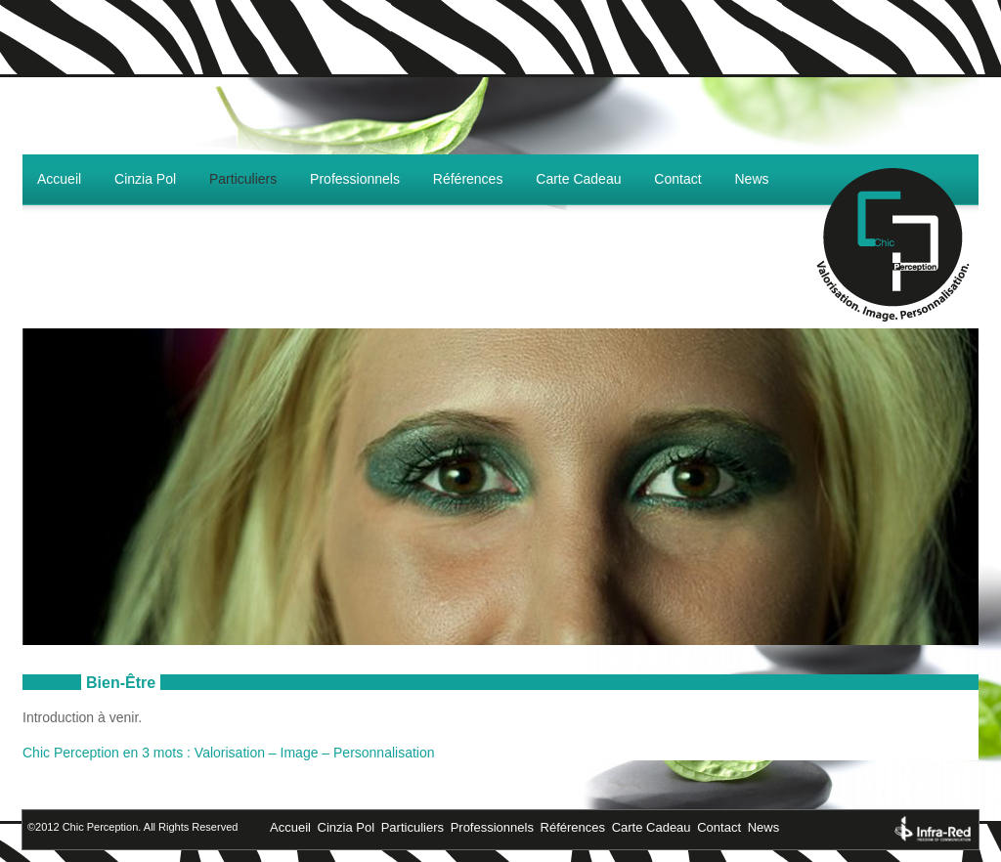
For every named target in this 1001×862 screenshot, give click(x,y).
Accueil (59, 179)
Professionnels (355, 179)
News (752, 179)
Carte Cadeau (578, 179)
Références (468, 179)
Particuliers (243, 179)
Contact (677, 179)
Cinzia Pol (145, 179)
